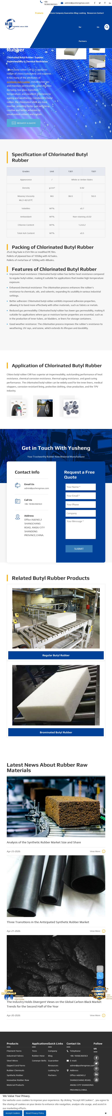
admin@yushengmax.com (75, 3)
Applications (49, 13)
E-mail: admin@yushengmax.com (80, 1063)
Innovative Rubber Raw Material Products (18, 1082)
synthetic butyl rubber (18, 81)
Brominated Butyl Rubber (56, 734)
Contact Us (100, 20)
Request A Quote (24, 123)
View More (97, 851)
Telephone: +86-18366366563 (77, 1053)
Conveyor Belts (39, 1060)
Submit (79, 548)
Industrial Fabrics (15, 1055)
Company (60, 13)
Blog (76, 13)
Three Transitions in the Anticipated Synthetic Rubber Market (48, 922)
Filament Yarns (14, 1051)
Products (39, 13)
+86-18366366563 (48, 3)
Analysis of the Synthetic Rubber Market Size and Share (44, 842)
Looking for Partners (83, 27)
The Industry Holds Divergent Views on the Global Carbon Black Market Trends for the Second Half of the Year (54, 1004)
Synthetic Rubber (15, 1075)
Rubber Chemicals (15, 1070)
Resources (91, 13)
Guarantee (69, 13)
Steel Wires (12, 1060)
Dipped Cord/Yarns (16, 1065)
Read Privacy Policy (35, 1113)
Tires (34, 1051)
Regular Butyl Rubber (56, 657)
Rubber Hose (38, 1055)
